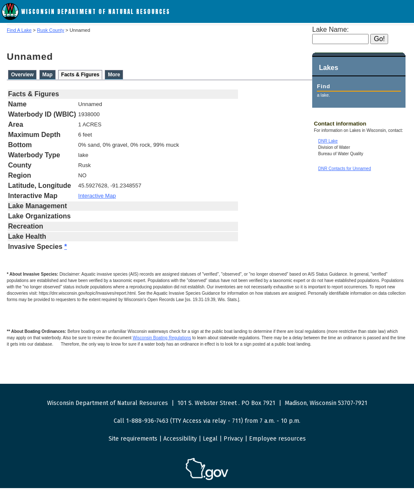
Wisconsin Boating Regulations (162, 337)
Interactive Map (97, 196)
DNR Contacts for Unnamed (344, 168)
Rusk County (50, 30)
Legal (210, 438)
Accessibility (180, 438)
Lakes (328, 67)
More (114, 75)
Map (47, 75)
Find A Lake (19, 30)
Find (323, 86)
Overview (22, 75)
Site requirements (133, 438)
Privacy (233, 438)
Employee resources (277, 438)
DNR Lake (328, 141)
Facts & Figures (80, 75)
